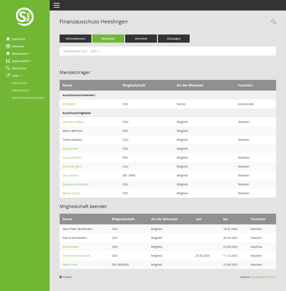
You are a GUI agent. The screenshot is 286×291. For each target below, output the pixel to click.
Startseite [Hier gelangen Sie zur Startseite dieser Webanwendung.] (15, 39)
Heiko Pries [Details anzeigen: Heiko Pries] (70, 264)
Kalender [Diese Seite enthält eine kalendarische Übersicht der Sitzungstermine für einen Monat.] (15, 46)
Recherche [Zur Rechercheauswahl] (16, 68)
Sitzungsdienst (263, 277)
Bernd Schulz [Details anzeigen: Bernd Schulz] (71, 193)
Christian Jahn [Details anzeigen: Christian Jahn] (72, 166)
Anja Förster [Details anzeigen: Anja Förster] (71, 148)
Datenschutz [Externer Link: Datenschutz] (20, 90)
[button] (25, 53)
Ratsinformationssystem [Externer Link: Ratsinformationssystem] (28, 98)
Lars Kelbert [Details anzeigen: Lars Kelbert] (71, 175)
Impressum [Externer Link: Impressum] (19, 83)
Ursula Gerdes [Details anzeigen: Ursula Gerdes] (72, 157)
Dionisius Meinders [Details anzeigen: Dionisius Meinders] (75, 184)
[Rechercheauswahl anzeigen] (272, 22)
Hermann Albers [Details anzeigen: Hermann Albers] (73, 122)
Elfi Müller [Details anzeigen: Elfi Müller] (69, 104)
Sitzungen (174, 38)
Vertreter (141, 38)
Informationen (75, 38)
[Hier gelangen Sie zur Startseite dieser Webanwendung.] (25, 17)
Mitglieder (108, 38)
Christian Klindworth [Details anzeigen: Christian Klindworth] (76, 255)
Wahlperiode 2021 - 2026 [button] (82, 51)
